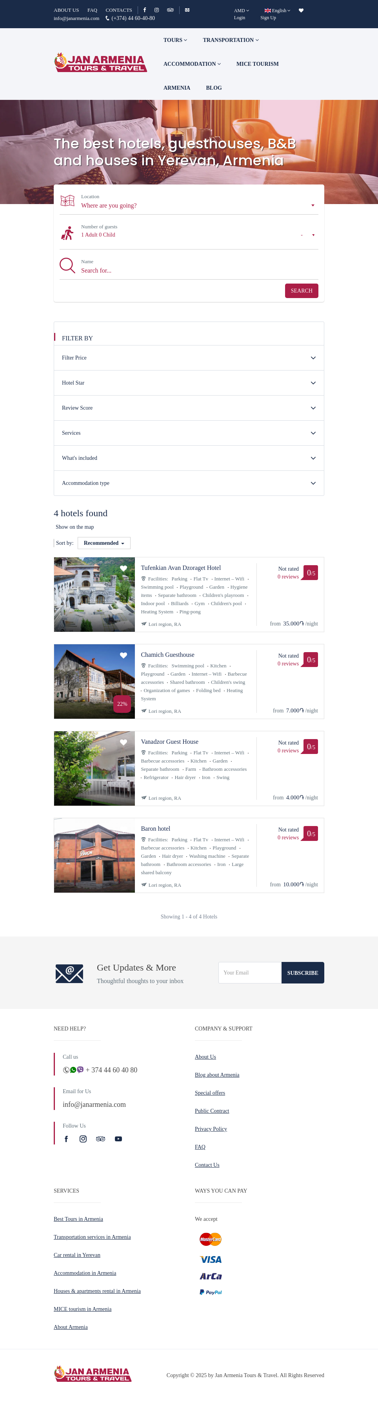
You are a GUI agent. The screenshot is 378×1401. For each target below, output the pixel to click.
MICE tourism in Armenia (82, 1309)
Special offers (210, 1093)
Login (239, 17)
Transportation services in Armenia (92, 1237)
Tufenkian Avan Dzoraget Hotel (181, 567)
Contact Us (207, 1165)
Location (90, 196)
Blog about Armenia (217, 1075)
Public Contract (212, 1111)
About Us (205, 1057)
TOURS (175, 40)
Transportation (230, 40)
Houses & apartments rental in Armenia (97, 1291)
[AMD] (241, 10)
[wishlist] (301, 10)
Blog (214, 88)
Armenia (177, 88)
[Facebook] (148, 10)
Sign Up (268, 17)
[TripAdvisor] (170, 10)
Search (302, 291)
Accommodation (192, 64)
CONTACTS (118, 10)
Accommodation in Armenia (85, 1273)
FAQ (92, 10)
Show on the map (75, 527)
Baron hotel (155, 828)
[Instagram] (160, 10)
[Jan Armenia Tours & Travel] (101, 64)
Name (87, 261)
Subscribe (302, 973)
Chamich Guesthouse (167, 654)
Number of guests (99, 227)
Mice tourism (257, 64)
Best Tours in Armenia (78, 1219)
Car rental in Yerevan (77, 1255)
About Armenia (71, 1327)
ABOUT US (66, 10)
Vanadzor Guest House (169, 741)
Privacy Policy (211, 1129)
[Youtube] (118, 1139)
